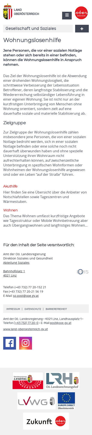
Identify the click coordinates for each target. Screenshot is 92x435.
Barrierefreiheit (56, 309)
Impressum (13, 309)
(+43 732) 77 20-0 (26, 323)
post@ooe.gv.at (60, 323)
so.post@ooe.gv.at (26, 296)
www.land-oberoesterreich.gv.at (25, 329)
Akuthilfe (10, 186)
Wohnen (10, 210)
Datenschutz (33, 309)
